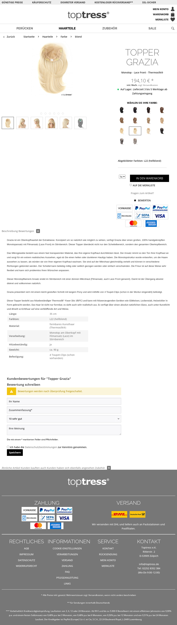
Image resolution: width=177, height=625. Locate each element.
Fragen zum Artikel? (142, 193)
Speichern (15, 452)
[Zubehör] (109, 28)
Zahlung (67, 566)
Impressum (26, 554)
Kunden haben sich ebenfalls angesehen (70, 468)
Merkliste (108, 566)
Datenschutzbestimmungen (41, 447)
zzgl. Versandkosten (148, 85)
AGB (26, 548)
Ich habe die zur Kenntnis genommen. (48, 447)
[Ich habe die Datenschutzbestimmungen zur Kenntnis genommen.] (8, 447)
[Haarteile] (67, 28)
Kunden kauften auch (33, 468)
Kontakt (108, 548)
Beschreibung (10, 231)
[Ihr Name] (64, 401)
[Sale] (152, 28)
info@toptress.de (149, 564)
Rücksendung (108, 554)
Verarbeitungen (67, 554)
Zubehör (103, 468)
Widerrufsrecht (26, 566)
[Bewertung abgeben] (64, 418)
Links (67, 583)
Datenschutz (26, 560)
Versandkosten (95, 595)
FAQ (67, 571)
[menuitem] (88, 9)
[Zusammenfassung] (64, 410)
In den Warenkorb (149, 178)
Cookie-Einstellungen (67, 548)
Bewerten (142, 200)
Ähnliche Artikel (11, 468)
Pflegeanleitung (67, 577)
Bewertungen (29, 231)
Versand (67, 560)
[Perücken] (24, 28)
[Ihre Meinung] (64, 430)
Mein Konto (108, 560)
